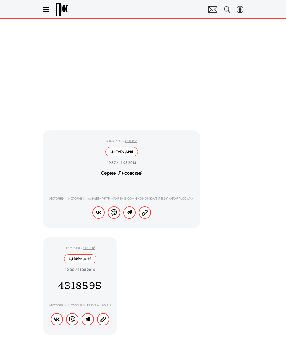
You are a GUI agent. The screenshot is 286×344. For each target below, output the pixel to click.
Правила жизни (62, 9)
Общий (131, 141)
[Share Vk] (98, 212)
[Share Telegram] (129, 212)
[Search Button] (227, 9)
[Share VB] (114, 212)
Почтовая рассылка (212, 9)
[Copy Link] (145, 212)
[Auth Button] (240, 9)
